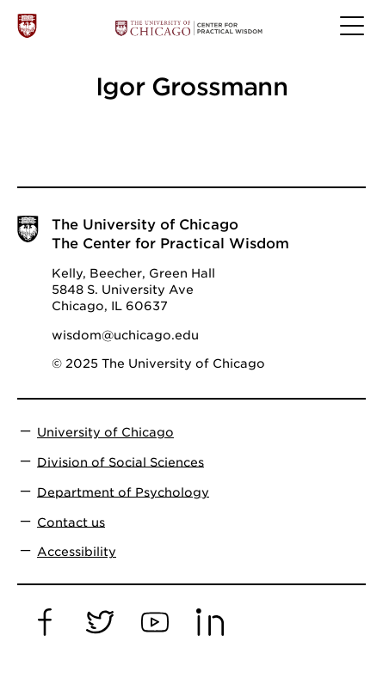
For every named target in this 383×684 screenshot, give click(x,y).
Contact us (71, 521)
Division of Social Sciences (120, 461)
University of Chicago (105, 432)
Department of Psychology (123, 491)
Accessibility (76, 552)
